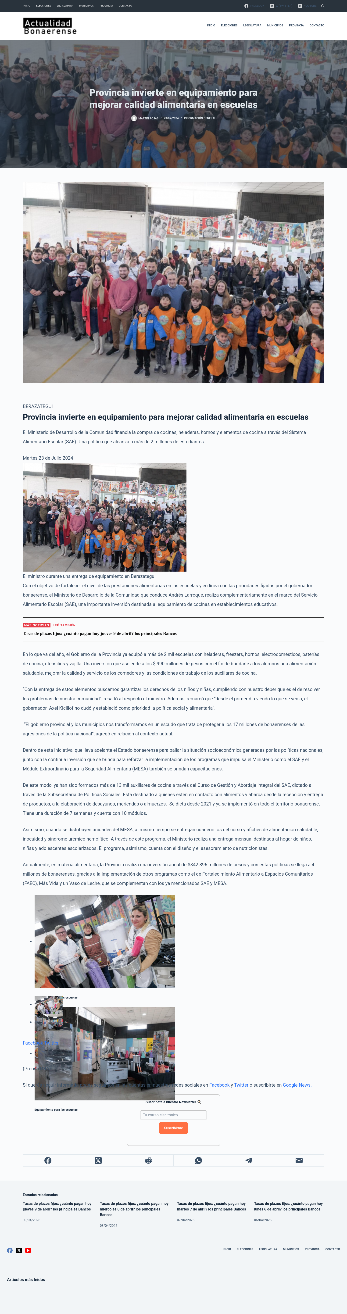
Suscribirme (173, 1128)
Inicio (26, 5)
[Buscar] (322, 5)
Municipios (86, 5)
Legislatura (65, 5)
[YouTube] (307, 6)
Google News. (297, 1085)
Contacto (125, 5)
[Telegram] (249, 1161)
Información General (200, 118)
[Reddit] (148, 1161)
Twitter (51, 1043)
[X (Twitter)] (281, 6)
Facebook (33, 1043)
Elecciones (43, 5)
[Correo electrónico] (299, 1161)
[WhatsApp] (199, 1161)
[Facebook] (254, 6)
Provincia (106, 5)
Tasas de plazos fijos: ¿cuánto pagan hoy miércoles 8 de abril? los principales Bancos (134, 1209)
